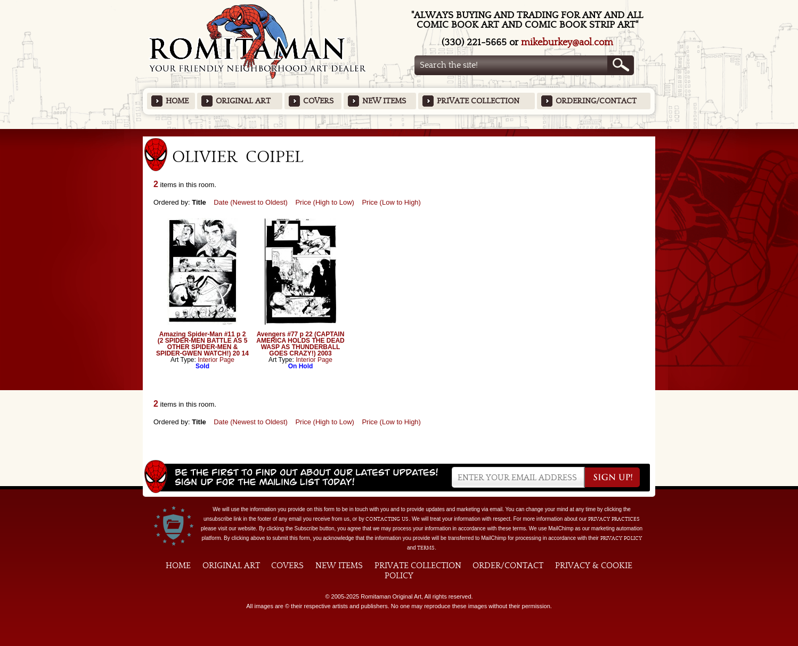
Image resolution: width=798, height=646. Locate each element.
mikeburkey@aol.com (567, 42)
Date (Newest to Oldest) (251, 202)
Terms (426, 548)
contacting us (387, 519)
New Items (384, 101)
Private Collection (478, 101)
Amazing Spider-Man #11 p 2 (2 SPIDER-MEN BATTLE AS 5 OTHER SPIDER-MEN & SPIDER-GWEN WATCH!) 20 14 (202, 343)
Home (177, 101)
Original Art (243, 101)
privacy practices (614, 519)
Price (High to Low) (324, 202)
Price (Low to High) (391, 202)
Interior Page (216, 360)
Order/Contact (508, 565)
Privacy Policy (621, 538)
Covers (318, 101)
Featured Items (399, 132)
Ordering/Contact (596, 101)
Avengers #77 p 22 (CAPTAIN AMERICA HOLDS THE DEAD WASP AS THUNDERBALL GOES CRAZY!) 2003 (300, 343)
